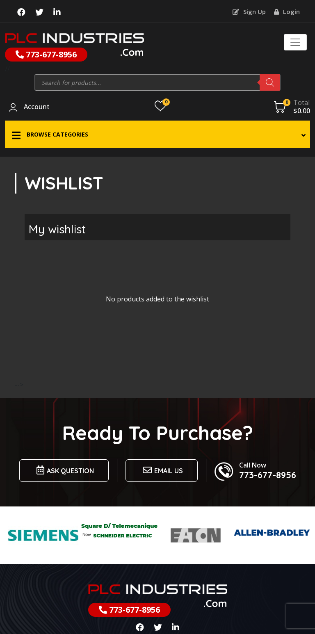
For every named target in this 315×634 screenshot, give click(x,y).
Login (287, 11)
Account (37, 107)
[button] (157, 134)
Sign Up (249, 11)
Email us (161, 470)
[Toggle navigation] (295, 42)
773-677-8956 (46, 54)
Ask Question (64, 470)
